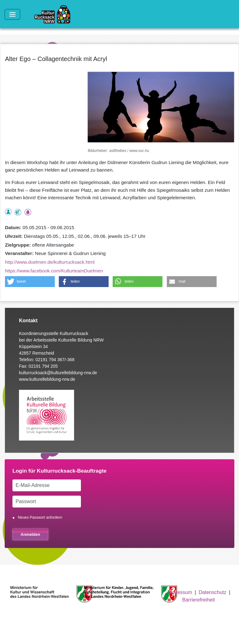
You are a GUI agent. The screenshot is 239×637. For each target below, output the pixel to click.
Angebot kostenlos (18, 212)
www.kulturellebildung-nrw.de (47, 379)
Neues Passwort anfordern (40, 517)
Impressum (179, 592)
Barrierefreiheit (198, 599)
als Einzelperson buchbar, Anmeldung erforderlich (8, 212)
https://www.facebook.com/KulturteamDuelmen (54, 270)
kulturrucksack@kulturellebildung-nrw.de (58, 372)
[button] (30, 281)
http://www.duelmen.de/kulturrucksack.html (50, 262)
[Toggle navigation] (12, 14)
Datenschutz (212, 592)
